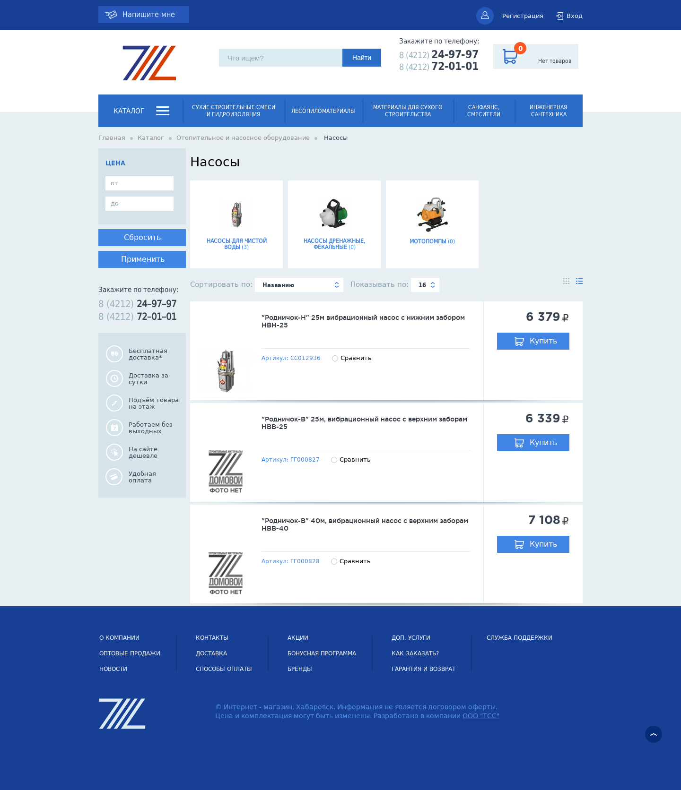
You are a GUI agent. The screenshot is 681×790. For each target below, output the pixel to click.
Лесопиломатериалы (323, 111)
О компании (119, 638)
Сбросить (142, 237)
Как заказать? (415, 653)
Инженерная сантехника (549, 111)
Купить (543, 340)
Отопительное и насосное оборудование (243, 137)
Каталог (129, 111)
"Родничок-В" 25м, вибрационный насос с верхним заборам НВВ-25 (364, 422)
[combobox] (299, 285)
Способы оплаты (224, 669)
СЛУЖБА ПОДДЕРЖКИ (519, 638)
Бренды (300, 669)
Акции (298, 638)
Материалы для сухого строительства (408, 111)
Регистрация (522, 15)
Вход (575, 15)
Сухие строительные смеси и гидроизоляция (233, 111)
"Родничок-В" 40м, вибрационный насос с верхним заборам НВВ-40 (365, 524)
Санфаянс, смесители (483, 111)
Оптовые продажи (129, 653)
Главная (111, 137)
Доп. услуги (411, 638)
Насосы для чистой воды (236, 220)
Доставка (211, 653)
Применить (143, 259)
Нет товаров (554, 61)
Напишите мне (148, 14)
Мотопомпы (432, 218)
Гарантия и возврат (423, 669)
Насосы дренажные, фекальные (334, 220)
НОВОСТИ (113, 669)
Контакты (212, 638)
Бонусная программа (322, 653)
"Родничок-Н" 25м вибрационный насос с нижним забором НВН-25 (363, 321)
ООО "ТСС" (481, 716)
